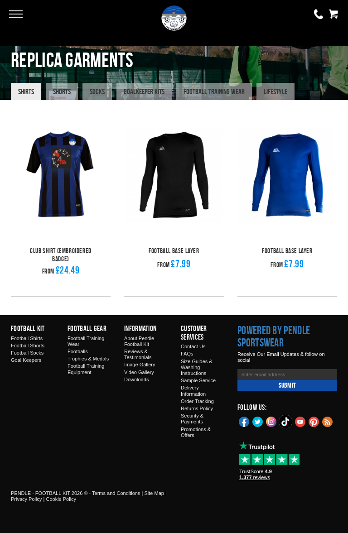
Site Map (154, 493)
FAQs (187, 353)
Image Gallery (139, 364)
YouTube (300, 421)
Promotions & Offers (196, 432)
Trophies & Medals (88, 358)
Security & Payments (192, 418)
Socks (97, 91)
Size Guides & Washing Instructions (197, 367)
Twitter (258, 421)
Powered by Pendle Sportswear (273, 336)
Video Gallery (139, 372)
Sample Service (198, 380)
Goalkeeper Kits (144, 91)
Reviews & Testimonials (138, 354)
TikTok (286, 421)
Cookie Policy (61, 499)
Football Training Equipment (86, 369)
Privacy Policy (26, 499)
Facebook (244, 421)
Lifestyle (275, 91)
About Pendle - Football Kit (140, 341)
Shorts (62, 91)
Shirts (26, 91)
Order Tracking (197, 401)
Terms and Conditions (116, 493)
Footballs (78, 351)
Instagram (271, 421)
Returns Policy (197, 408)
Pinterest (314, 421)
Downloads (136, 379)
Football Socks (27, 352)
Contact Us (193, 346)
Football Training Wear (214, 91)
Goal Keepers (26, 360)
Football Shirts (27, 338)
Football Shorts (27, 345)
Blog (327, 421)
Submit (287, 385)
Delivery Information (193, 390)
